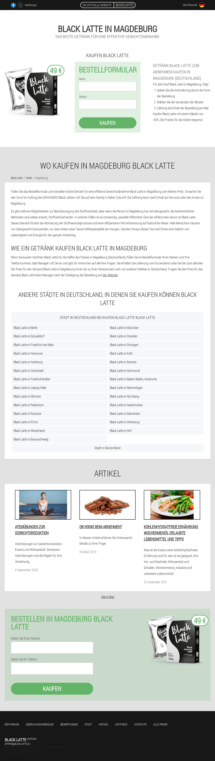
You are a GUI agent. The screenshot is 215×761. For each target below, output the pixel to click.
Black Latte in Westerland (29, 430)
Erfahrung (12, 724)
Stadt (88, 724)
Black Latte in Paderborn (29, 405)
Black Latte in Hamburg (28, 362)
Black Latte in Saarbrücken (126, 405)
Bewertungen (69, 724)
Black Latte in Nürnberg (124, 396)
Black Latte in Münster (27, 396)
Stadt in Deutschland (107, 448)
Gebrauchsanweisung (40, 724)
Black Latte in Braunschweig (31, 439)
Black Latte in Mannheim (125, 413)
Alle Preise (160, 724)
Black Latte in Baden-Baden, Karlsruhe (133, 379)
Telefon (83, 96)
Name (82, 78)
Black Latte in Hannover (28, 353)
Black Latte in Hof (121, 430)
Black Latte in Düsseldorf (29, 336)
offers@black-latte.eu (17, 743)
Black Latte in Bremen (123, 362)
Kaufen (107, 123)
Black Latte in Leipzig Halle (30, 387)
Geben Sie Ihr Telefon (24, 659)
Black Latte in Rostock (27, 413)
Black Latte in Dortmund (125, 370)
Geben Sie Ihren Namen (25, 638)
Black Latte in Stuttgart (124, 344)
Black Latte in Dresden (123, 336)
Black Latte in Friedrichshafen (32, 379)
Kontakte (140, 724)
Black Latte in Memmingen (126, 387)
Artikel (103, 724)
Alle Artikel (107, 597)
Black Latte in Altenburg (124, 422)
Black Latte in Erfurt (26, 422)
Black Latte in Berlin (26, 327)
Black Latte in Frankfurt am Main (34, 344)
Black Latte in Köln (121, 353)
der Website (110, 275)
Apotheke (121, 724)
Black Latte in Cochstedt (29, 370)
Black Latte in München (124, 327)
